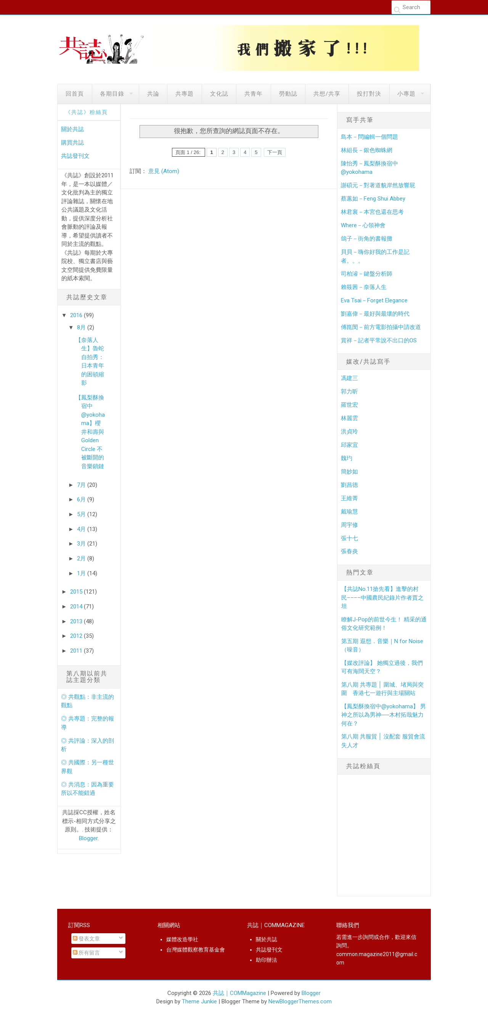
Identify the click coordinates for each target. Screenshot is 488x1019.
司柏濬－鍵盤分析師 (366, 273)
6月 (82, 499)
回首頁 (75, 93)
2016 (77, 315)
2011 (77, 650)
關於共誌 (72, 129)
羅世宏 (349, 404)
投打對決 (369, 93)
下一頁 (274, 152)
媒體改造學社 (182, 939)
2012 (77, 635)
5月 (82, 514)
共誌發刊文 (75, 155)
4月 (82, 529)
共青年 (253, 93)
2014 (77, 606)
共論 (153, 93)
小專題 (406, 93)
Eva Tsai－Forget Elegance (374, 300)
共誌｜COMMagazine (239, 993)
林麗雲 (349, 418)
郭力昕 (349, 391)
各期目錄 (112, 93)
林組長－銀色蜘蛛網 (366, 150)
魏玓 (346, 458)
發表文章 (86, 939)
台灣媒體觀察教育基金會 (195, 950)
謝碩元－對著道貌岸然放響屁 (378, 185)
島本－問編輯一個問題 (369, 136)
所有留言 (86, 953)
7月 (82, 484)
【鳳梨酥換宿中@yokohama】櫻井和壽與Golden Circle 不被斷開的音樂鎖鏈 (90, 432)
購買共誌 (72, 142)
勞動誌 (288, 93)
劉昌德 (349, 484)
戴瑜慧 (349, 511)
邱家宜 (349, 444)
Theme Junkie (199, 1001)
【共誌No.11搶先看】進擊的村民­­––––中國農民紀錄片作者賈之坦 (382, 598)
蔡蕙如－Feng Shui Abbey (373, 198)
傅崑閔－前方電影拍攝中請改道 (381, 327)
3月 (82, 543)
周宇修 (349, 525)
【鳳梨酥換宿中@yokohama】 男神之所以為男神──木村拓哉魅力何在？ (383, 715)
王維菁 (349, 498)
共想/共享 (326, 93)
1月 (82, 573)
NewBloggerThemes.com (300, 1001)
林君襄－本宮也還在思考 (372, 212)
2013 (77, 621)
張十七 (349, 538)
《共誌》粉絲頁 (86, 112)
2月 (82, 558)
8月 (82, 327)
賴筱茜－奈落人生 (364, 287)
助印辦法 (266, 960)
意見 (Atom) (163, 171)
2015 (77, 591)
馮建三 (349, 378)
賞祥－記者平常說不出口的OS (379, 340)
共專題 (184, 93)
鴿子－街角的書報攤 (366, 238)
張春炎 (349, 551)
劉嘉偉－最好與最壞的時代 (375, 313)
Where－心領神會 (363, 225)
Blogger (88, 838)
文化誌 (219, 93)
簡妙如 (349, 471)
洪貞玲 (349, 431)
